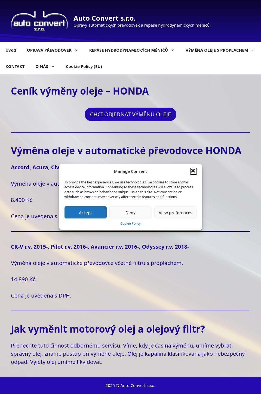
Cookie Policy (130, 223)
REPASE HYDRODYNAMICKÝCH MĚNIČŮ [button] (134, 50)
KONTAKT (14, 66)
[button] (193, 171)
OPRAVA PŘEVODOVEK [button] (55, 50)
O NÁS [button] (47, 66)
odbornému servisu (95, 345)
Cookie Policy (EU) (84, 66)
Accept (85, 212)
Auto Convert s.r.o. (104, 18)
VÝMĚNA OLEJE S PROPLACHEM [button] (223, 50)
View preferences (175, 212)
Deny (130, 212)
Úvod (10, 50)
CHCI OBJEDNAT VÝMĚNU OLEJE (130, 114)
